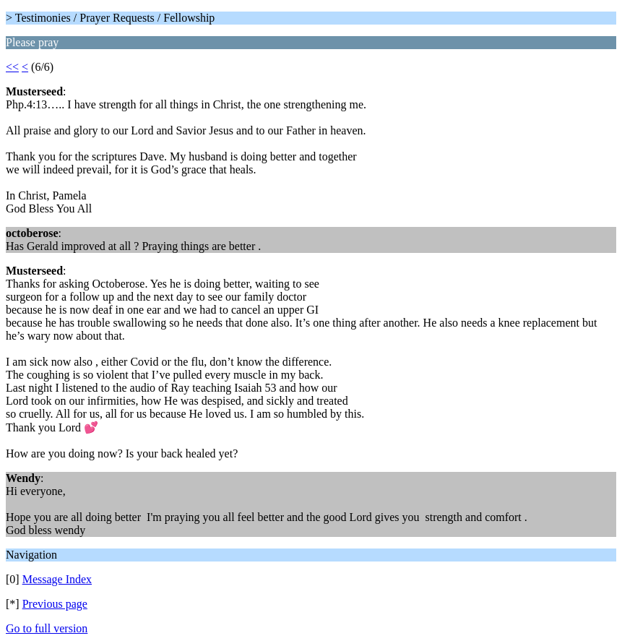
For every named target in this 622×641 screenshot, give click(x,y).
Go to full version (46, 628)
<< (12, 67)
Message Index (57, 579)
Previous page (54, 604)
